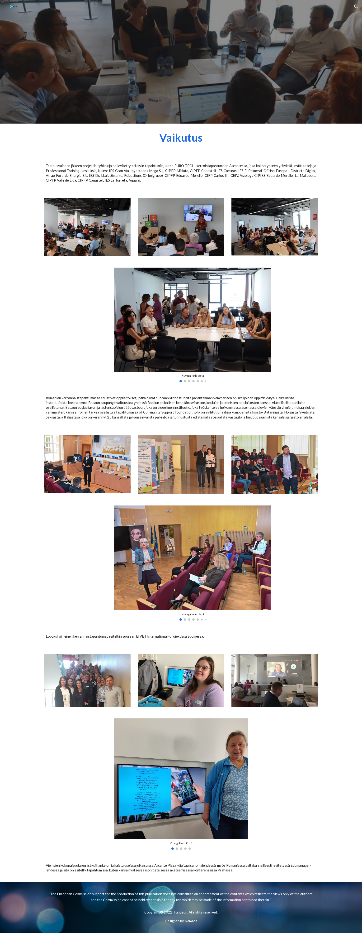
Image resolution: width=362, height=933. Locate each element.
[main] (181, 139)
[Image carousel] (192, 325)
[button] (356, 6)
